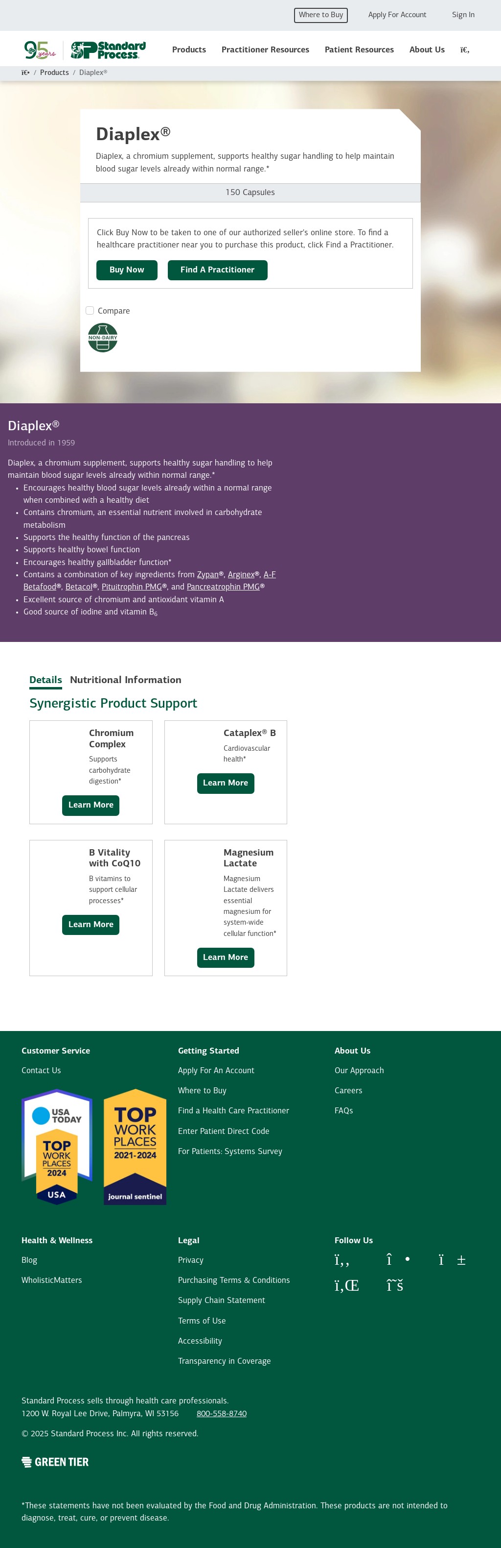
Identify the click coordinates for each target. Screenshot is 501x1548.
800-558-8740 (222, 1414)
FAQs (344, 1111)
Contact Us (41, 1071)
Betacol (79, 587)
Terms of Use (202, 1321)
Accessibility (200, 1341)
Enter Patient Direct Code (224, 1132)
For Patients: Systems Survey (230, 1152)
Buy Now (127, 270)
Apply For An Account (216, 1071)
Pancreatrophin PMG (223, 587)
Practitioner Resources (265, 50)
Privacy (191, 1260)
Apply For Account (397, 15)
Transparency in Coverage (224, 1361)
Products (189, 50)
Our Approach (359, 1071)
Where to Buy (321, 15)
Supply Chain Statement (221, 1301)
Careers (349, 1091)
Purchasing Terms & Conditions (234, 1281)
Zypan (208, 575)
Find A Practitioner (217, 270)
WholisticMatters (52, 1281)
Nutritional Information (126, 681)
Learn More (91, 805)
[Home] (26, 73)
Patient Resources (359, 50)
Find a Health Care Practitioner (233, 1111)
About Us (427, 50)
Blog (29, 1260)
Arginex (241, 575)
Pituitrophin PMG (132, 587)
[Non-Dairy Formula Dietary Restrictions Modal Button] (102, 337)
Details (45, 681)
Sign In (463, 15)
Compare (114, 311)
